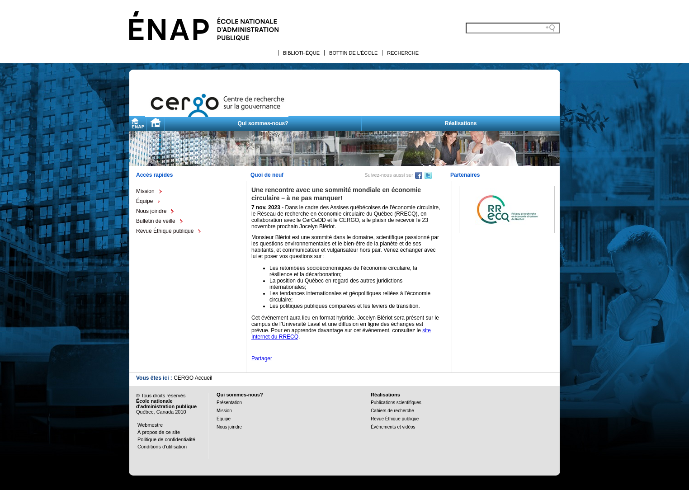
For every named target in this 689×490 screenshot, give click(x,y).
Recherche (403, 53)
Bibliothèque (301, 53)
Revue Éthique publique (164, 231)
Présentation (229, 402)
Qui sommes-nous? (263, 123)
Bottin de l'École (353, 53)
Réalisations (461, 123)
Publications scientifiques (396, 402)
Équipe (144, 201)
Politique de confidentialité (166, 439)
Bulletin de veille (155, 221)
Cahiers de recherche (392, 410)
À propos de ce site (158, 432)
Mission (145, 191)
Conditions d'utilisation (162, 446)
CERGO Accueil (193, 378)
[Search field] (513, 28)
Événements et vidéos (393, 426)
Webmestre (150, 425)
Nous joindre (151, 211)
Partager (261, 358)
